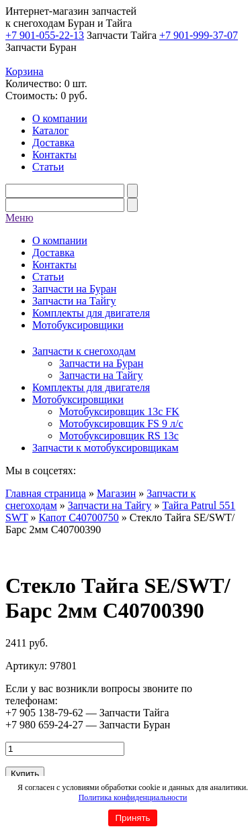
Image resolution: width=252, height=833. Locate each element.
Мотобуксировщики (78, 325)
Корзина (24, 71)
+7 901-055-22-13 (44, 35)
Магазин (116, 493)
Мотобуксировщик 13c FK (119, 411)
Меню (19, 217)
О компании (59, 118)
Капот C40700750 (78, 517)
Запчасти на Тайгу (74, 301)
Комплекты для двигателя (91, 313)
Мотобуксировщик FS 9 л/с (121, 423)
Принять (132, 818)
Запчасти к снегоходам (84, 351)
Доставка (53, 142)
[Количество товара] (64, 749)
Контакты (54, 154)
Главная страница (45, 493)
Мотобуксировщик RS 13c (119, 435)
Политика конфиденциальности (133, 797)
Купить (25, 774)
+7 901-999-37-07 (198, 35)
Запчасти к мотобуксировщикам (105, 447)
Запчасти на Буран (74, 288)
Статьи (48, 166)
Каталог (50, 130)
